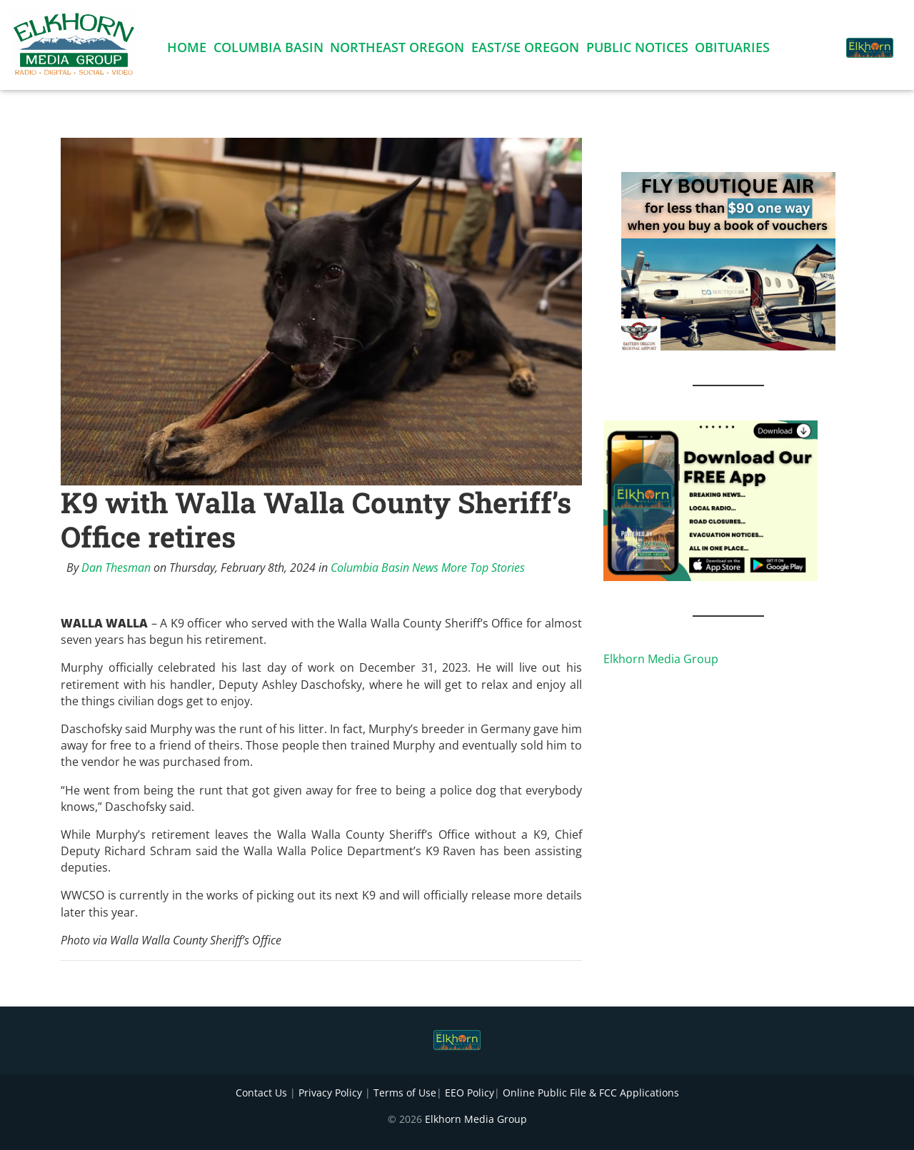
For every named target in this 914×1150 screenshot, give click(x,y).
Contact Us (261, 1092)
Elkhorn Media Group (660, 659)
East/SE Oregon (525, 50)
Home (186, 50)
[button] (817, 40)
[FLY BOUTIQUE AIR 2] (728, 260)
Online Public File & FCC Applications (591, 1092)
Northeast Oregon (397, 50)
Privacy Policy (330, 1092)
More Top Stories (483, 567)
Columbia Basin (268, 50)
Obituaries (732, 50)
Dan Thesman (116, 567)
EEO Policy (469, 1092)
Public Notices (637, 50)
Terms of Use (404, 1092)
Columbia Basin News (384, 567)
